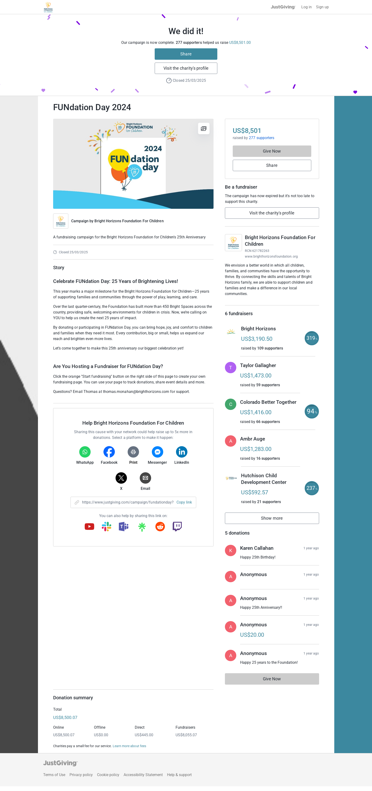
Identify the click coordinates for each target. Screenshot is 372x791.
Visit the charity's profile (185, 68)
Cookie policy (108, 779)
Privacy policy (81, 779)
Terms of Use (54, 779)
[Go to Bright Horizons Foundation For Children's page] (233, 242)
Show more (277, 524)
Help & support (179, 779)
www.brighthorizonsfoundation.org (271, 256)
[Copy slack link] (106, 527)
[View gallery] (204, 128)
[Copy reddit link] (160, 527)
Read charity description (246, 302)
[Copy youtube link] (89, 527)
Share (185, 53)
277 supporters (261, 138)
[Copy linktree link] (142, 528)
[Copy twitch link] (177, 527)
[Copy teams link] (123, 527)
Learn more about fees (129, 751)
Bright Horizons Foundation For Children (128, 221)
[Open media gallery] (133, 164)
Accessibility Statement (143, 779)
